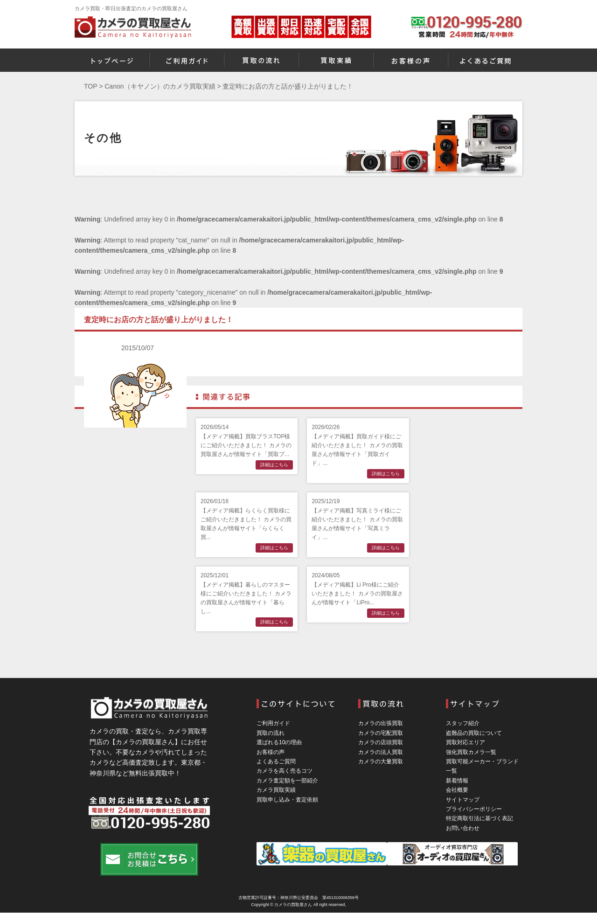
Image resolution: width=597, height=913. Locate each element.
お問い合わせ (462, 828)
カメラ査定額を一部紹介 (287, 780)
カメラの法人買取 (380, 752)
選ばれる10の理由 (279, 742)
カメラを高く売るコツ (284, 771)
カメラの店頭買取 (380, 742)
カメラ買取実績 (276, 790)
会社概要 (457, 790)
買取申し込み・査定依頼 (287, 799)
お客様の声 (271, 752)
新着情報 (457, 780)
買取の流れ (271, 733)
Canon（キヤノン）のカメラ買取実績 (159, 86)
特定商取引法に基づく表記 (479, 818)
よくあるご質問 (276, 761)
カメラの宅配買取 (380, 733)
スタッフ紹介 (462, 723)
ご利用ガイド (273, 723)
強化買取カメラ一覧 (471, 752)
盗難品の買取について (474, 733)
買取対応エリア (465, 742)
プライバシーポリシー (474, 809)
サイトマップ (462, 799)
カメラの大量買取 (380, 761)
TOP (90, 86)
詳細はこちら (274, 464)
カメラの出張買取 (380, 723)
